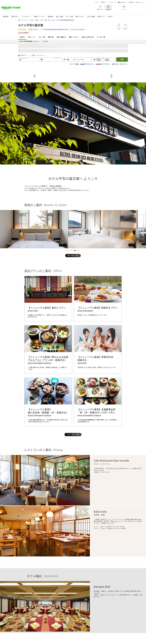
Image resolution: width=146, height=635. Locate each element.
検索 (122, 59)
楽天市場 (131, 2)
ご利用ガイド (103, 2)
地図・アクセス (73, 37)
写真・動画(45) (61, 37)
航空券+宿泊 (86, 64)
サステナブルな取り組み (78, 29)
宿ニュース (31, 37)
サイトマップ (112, 2)
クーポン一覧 (101, 37)
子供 (81, 59)
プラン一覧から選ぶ (73, 434)
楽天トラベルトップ (23, 20)
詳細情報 (45, 41)
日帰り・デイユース (38, 55)
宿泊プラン (24, 55)
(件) (36, 29)
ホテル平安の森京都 (30, 25)
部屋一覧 (51, 37)
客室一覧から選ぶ (73, 255)
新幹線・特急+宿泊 (119, 64)
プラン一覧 (41, 37)
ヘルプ (96, 2)
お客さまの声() (87, 37)
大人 (77, 59)
